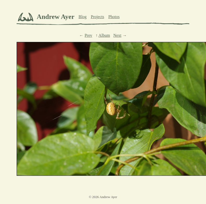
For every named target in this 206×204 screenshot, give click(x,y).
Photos (114, 16)
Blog (82, 16)
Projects (97, 16)
